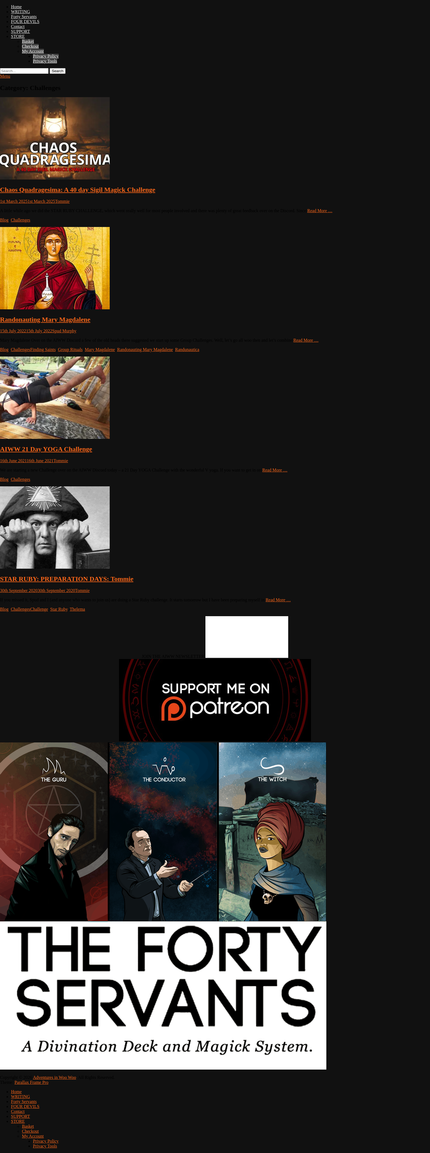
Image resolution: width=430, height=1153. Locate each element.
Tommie (62, 201)
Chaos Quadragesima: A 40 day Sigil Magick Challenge (77, 189)
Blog (4, 220)
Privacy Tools (45, 61)
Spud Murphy (64, 331)
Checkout (30, 46)
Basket (28, 41)
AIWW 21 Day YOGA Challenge (46, 449)
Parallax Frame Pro (32, 1082)
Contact (18, 26)
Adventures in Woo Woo (54, 1077)
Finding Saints (43, 349)
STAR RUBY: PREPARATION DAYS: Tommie (66, 578)
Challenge (39, 609)
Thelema (77, 609)
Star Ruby (58, 609)
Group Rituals (70, 349)
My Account (33, 51)
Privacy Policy (46, 56)
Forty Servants (24, 16)
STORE (18, 36)
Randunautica (187, 349)
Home (16, 6)
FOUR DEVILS (25, 21)
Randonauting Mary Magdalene (45, 319)
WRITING (20, 11)
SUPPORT (20, 31)
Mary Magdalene (100, 349)
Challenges (20, 220)
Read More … (320, 210)
